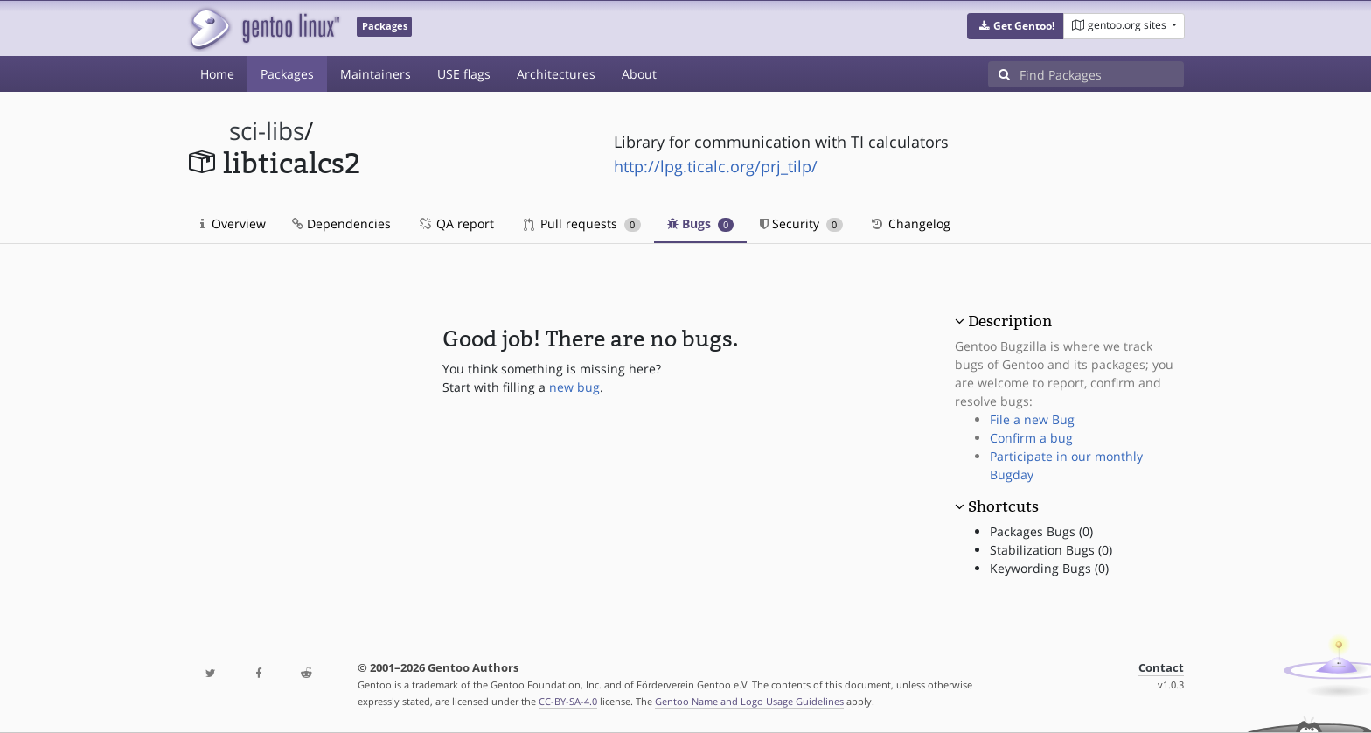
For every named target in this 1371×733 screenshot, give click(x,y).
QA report (455, 223)
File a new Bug (1032, 419)
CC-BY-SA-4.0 (568, 701)
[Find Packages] (1102, 74)
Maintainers (375, 74)
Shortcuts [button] (1003, 506)
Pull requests (582, 223)
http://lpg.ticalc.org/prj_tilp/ (716, 166)
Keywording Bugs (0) (1049, 568)
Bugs (700, 223)
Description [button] (1010, 321)
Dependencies (341, 223)
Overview (233, 223)
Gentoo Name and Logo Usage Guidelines (749, 701)
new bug (574, 387)
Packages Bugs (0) (1041, 531)
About (639, 74)
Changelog (909, 223)
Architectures (556, 74)
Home (217, 74)
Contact (1161, 667)
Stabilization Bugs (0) (1051, 549)
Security (801, 223)
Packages (287, 74)
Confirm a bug (1031, 437)
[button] (1015, 26)
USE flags (464, 74)
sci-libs (266, 131)
